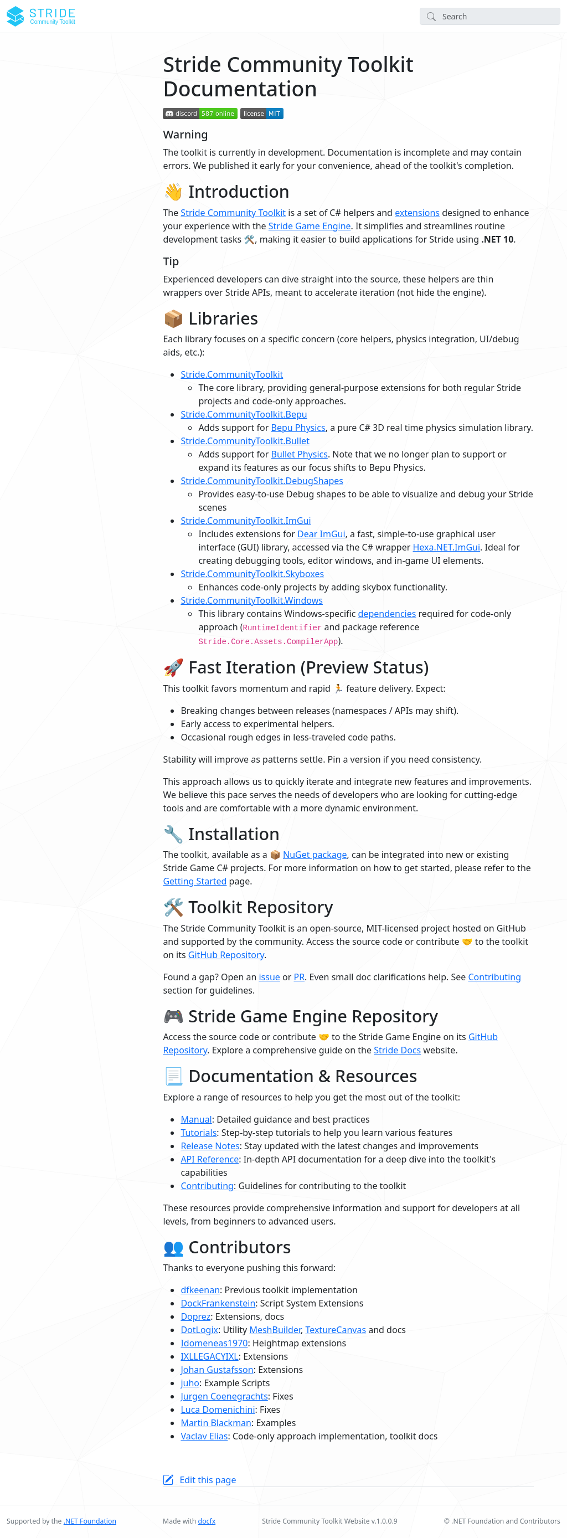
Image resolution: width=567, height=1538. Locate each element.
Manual (196, 1119)
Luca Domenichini (218, 1409)
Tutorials (199, 1133)
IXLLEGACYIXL (209, 1356)
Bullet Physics (299, 454)
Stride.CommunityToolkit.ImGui (246, 521)
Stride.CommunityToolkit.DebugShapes (262, 481)
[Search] (490, 16)
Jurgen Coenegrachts (224, 1396)
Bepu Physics (298, 427)
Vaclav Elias (204, 1436)
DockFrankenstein (218, 1303)
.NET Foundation (90, 1521)
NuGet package (315, 854)
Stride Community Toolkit (233, 213)
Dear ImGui (321, 534)
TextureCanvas (335, 1330)
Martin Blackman (216, 1423)
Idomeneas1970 (214, 1343)
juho (190, 1383)
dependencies (387, 614)
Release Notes (210, 1146)
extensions (417, 213)
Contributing (494, 977)
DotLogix (199, 1330)
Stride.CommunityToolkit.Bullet (245, 441)
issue (269, 977)
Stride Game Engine (310, 226)
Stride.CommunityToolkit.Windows (252, 600)
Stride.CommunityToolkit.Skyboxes (252, 574)
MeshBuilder (275, 1330)
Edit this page (207, 1480)
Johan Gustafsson (217, 1370)
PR (299, 977)
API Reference (210, 1159)
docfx (207, 1521)
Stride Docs (397, 1050)
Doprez (195, 1316)
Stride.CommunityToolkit (232, 374)
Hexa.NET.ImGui (446, 547)
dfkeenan (200, 1290)
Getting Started (194, 881)
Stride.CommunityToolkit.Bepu (244, 414)
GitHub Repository (226, 955)
